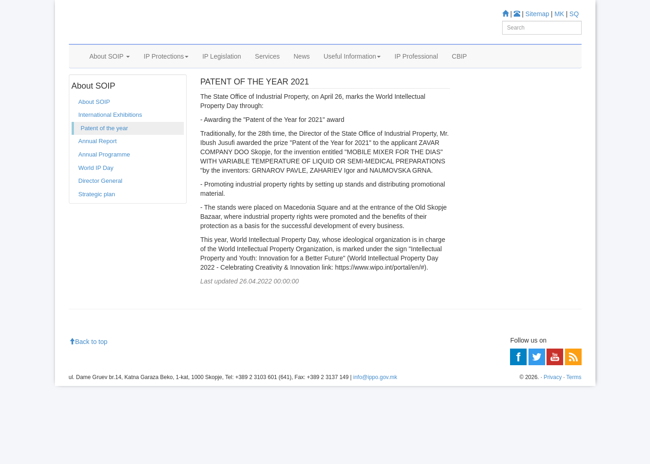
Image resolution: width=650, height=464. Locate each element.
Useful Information (352, 68)
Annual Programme (104, 182)
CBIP (459, 68)
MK (559, 14)
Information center (492, 346)
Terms (574, 455)
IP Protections (166, 68)
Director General (100, 208)
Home (83, 92)
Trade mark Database (512, 230)
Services (267, 68)
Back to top (88, 420)
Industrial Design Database (519, 242)
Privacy (553, 455)
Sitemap (537, 14)
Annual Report (98, 169)
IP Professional (416, 68)
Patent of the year (157, 92)
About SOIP (110, 68)
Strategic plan (97, 221)
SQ (574, 14)
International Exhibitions (110, 142)
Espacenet (497, 268)
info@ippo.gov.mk (375, 455)
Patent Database (505, 218)
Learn (475, 175)
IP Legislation (221, 68)
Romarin (494, 280)
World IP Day (96, 195)
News (301, 68)
